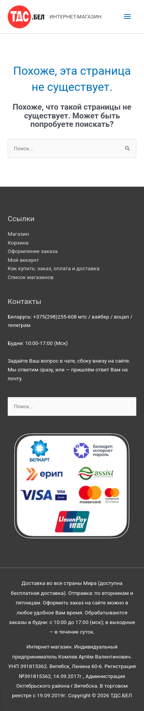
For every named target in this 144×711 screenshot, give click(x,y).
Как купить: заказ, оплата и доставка (53, 268)
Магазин (18, 234)
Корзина (18, 243)
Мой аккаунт (23, 260)
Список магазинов (31, 277)
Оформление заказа (33, 251)
